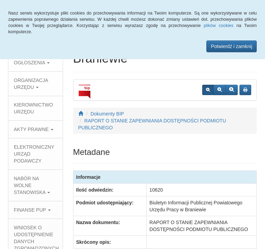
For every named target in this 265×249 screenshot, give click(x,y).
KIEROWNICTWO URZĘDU (33, 108)
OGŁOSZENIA (32, 62)
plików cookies (218, 25)
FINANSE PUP (32, 210)
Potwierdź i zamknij (231, 46)
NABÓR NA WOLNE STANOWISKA (32, 185)
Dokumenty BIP (107, 114)
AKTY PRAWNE (33, 129)
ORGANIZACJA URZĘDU (31, 83)
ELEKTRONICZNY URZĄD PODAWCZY (34, 154)
